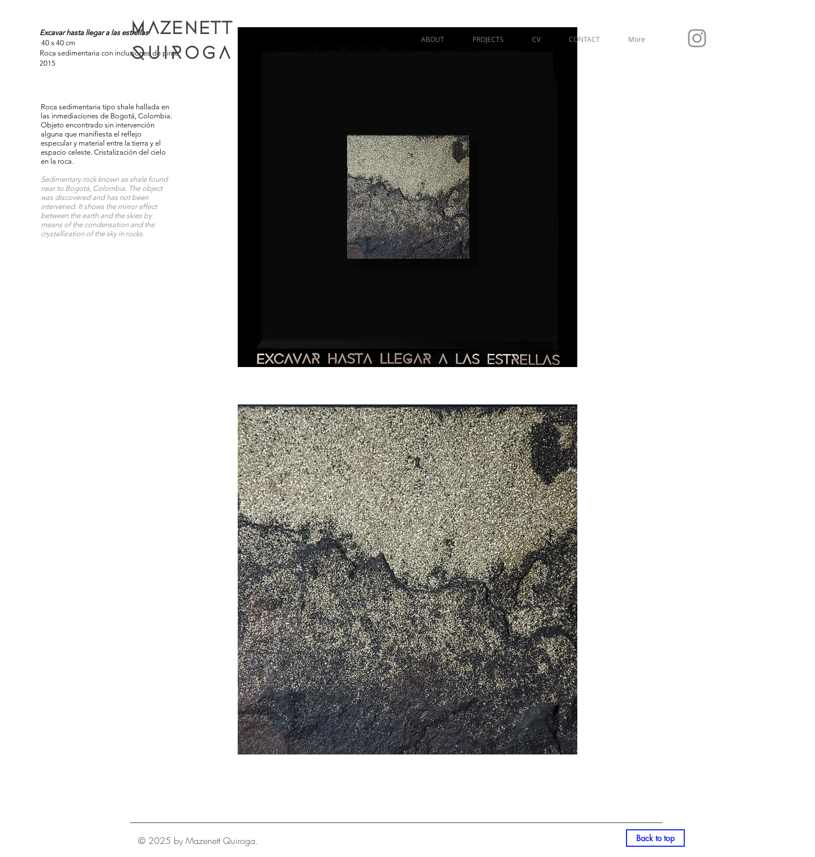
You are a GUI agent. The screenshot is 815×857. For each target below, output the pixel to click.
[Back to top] (655, 838)
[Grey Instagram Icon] (697, 38)
